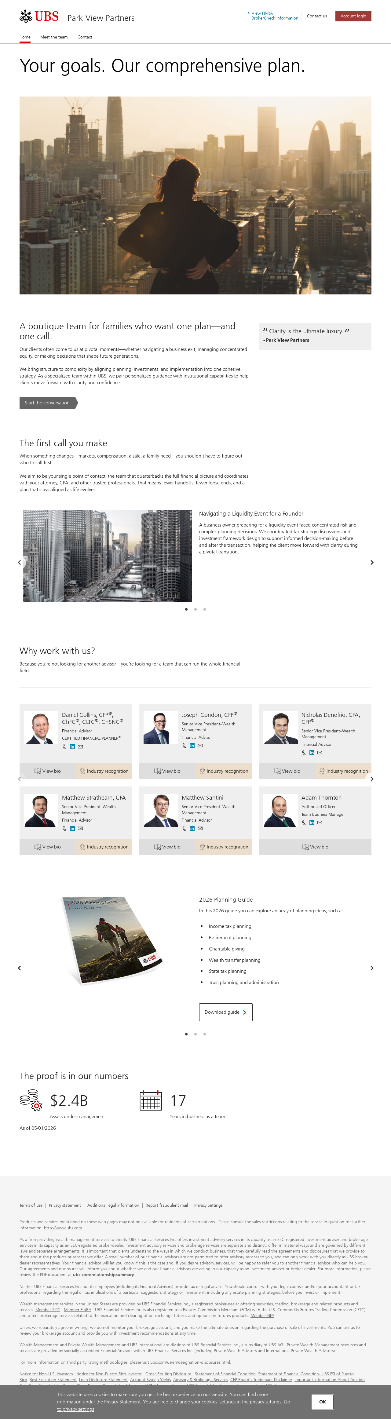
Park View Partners (101, 18)
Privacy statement (65, 1205)
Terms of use (31, 1205)
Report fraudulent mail (167, 1205)
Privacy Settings (208, 1205)
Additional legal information (113, 1205)
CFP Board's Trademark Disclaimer (261, 1379)
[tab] (186, 610)
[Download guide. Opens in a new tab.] (226, 1012)
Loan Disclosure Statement (103, 1379)
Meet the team (54, 37)
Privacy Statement (122, 1402)
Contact (85, 37)
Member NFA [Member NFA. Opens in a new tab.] (262, 1315)
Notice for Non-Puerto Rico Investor (109, 1374)
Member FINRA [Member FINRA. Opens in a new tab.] (77, 1309)
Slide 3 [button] (205, 610)
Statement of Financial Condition (225, 1374)
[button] (80, 746)
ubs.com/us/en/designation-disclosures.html (190, 1362)
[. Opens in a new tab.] (39, 16)
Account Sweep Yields (150, 1379)
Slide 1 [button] (186, 610)
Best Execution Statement (53, 1379)
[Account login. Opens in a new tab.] (353, 16)
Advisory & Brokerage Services (200, 1379)
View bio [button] (55, 772)
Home (25, 37)
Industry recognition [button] (105, 772)
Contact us (317, 16)
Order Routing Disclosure (168, 1374)
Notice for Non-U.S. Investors (46, 1374)
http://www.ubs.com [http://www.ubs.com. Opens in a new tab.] (63, 1228)
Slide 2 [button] (195, 610)
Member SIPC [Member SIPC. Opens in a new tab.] (47, 1309)
